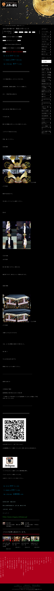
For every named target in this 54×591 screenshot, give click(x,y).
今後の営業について (46, 113)
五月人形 (16, 32)
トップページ (51, 560)
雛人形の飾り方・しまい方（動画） (3, 568)
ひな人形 (43, 36)
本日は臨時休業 (45, 115)
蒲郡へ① (43, 96)
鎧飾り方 (34, 32)
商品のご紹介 (46, 560)
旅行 (42, 51)
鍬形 (29, 32)
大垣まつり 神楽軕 (46, 77)
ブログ (43, 39)
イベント (43, 31)
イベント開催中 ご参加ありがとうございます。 (46, 127)
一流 (42, 41)
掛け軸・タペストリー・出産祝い (23, 568)
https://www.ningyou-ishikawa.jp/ (13, 44)
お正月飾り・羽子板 (32, 565)
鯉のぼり (43, 54)
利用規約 (36, 589)
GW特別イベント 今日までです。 (46, 122)
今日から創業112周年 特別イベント (47, 132)
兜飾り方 (26, 32)
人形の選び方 (19, 560)
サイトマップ (27, 585)
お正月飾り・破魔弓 (30, 565)
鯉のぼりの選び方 (10, 564)
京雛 (42, 49)
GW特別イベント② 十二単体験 (46, 87)
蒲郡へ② (43, 94)
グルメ (43, 34)
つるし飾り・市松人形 (28, 565)
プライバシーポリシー (36, 585)
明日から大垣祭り (45, 110)
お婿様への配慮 (7, 564)
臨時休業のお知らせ (46, 83)
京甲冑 (43, 46)
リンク (18, 585)
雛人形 (44, 561)
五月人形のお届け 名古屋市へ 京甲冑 (46, 69)
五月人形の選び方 (12, 564)
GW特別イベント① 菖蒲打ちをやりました (46, 90)
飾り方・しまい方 (5, 561)
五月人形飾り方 (21, 32)
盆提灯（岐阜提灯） (21, 565)
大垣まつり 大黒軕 (46, 74)
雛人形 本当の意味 (14, 564)
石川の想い (48, 559)
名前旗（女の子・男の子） (26, 566)
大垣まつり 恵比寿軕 (46, 72)
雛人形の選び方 (16, 564)
